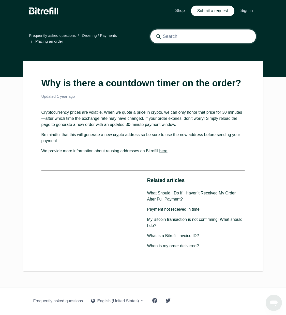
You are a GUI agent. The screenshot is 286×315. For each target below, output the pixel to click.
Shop (180, 10)
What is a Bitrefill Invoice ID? (173, 236)
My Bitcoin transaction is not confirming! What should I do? (195, 222)
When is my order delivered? (173, 246)
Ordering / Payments (99, 35)
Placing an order (49, 41)
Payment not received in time (173, 209)
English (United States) (117, 301)
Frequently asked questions (52, 35)
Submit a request (212, 11)
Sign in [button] (246, 10)
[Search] (203, 36)
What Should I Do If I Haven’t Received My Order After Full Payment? (191, 196)
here (163, 151)
